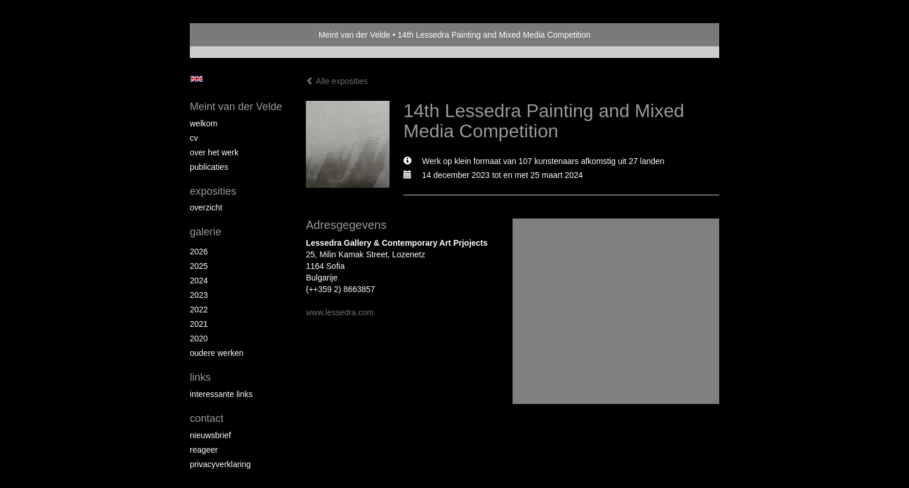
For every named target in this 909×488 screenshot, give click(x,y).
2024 (199, 280)
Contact (206, 418)
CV (194, 138)
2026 (199, 251)
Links (200, 377)
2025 (199, 266)
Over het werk (214, 152)
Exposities (213, 191)
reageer (204, 449)
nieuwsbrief (210, 435)
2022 (199, 309)
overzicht (206, 207)
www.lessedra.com (340, 312)
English (196, 78)
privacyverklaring (220, 464)
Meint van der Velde (355, 34)
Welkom (203, 123)
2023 (199, 295)
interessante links (221, 394)
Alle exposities (337, 81)
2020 (199, 338)
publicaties (209, 167)
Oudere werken (217, 353)
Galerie (205, 232)
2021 (199, 324)
